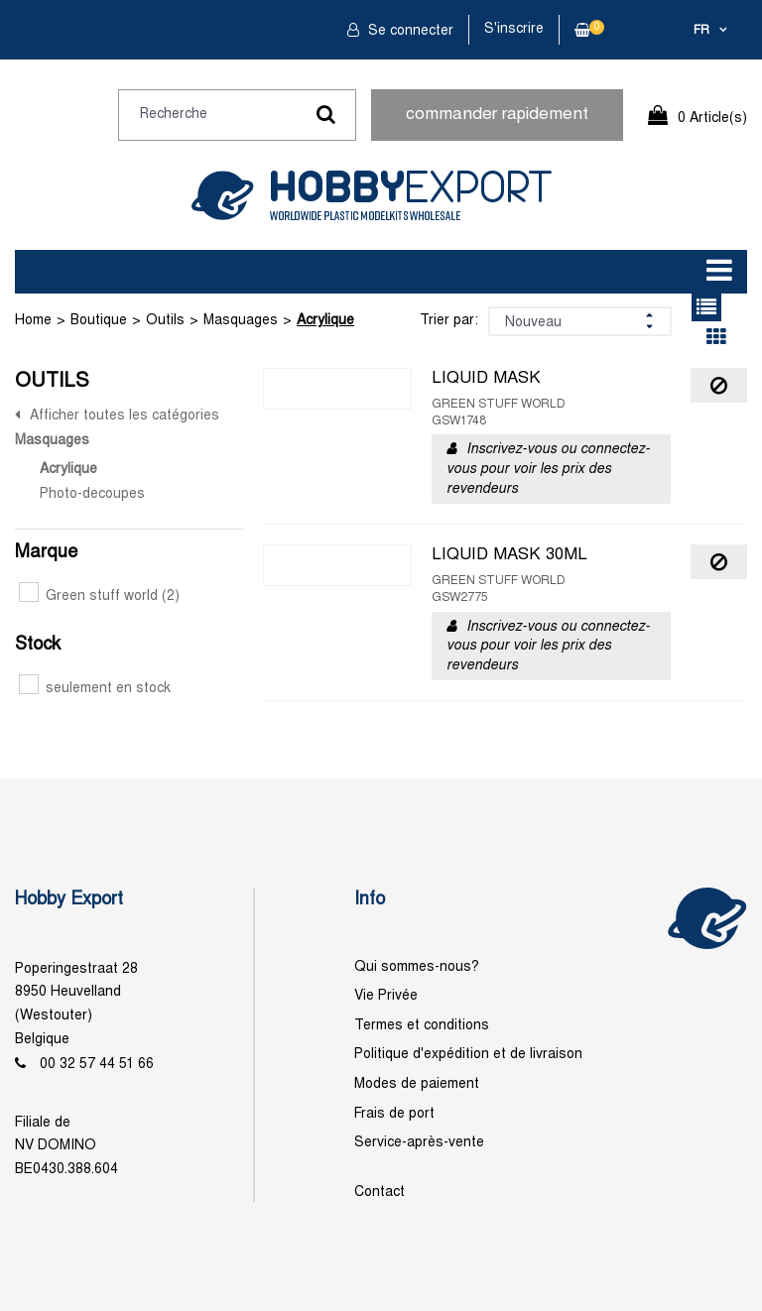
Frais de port (394, 1114)
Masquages (240, 320)
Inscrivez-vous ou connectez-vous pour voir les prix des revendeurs (548, 469)
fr (701, 31)
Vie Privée (386, 996)
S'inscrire (514, 29)
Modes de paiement (416, 1084)
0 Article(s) (712, 118)
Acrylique (325, 320)
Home (33, 320)
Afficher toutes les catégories (124, 416)
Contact (379, 1192)
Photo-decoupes (92, 494)
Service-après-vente (419, 1142)
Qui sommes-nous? (416, 967)
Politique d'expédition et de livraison (468, 1054)
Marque (46, 552)
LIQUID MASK (486, 379)
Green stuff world (99, 596)
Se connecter (408, 31)
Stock (38, 645)
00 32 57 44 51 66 (97, 1064)
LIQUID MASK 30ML (509, 555)
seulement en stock (95, 688)
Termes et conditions (421, 1025)
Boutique (98, 320)
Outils (165, 320)
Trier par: (449, 320)
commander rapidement (497, 115)
